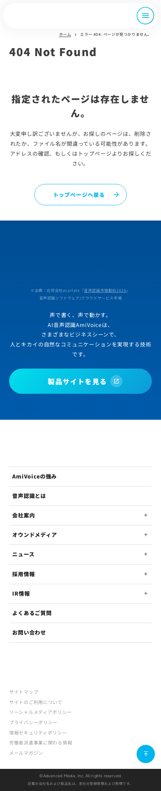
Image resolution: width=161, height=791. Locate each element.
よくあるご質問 (32, 613)
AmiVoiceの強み (34, 476)
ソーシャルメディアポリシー (40, 712)
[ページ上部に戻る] (146, 754)
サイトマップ (23, 691)
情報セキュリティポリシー (38, 732)
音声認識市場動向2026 (105, 290)
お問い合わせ (29, 632)
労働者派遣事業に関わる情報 (40, 742)
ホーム (65, 34)
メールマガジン (26, 752)
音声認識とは (29, 495)
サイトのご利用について (36, 702)
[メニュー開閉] (145, 15)
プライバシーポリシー (33, 722)
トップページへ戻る (79, 194)
